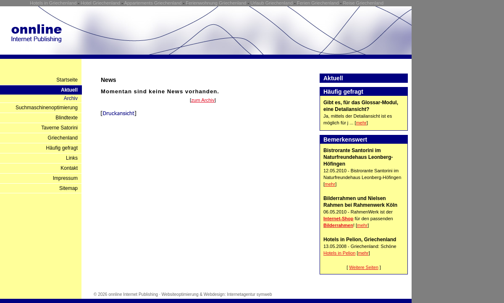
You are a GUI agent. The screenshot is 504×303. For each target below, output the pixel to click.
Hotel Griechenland (100, 2)
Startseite (67, 80)
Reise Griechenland (363, 2)
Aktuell (69, 90)
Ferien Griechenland (318, 2)
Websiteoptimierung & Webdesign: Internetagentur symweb (216, 294)
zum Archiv (203, 100)
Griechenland (63, 138)
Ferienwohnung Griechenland (216, 2)
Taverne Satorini (59, 128)
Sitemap (68, 188)
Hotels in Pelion (339, 253)
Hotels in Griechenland (53, 2)
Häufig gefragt (62, 148)
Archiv (71, 98)
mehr (361, 122)
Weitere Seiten (363, 267)
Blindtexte (66, 118)
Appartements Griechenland (152, 2)
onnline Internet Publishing (133, 294)
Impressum (65, 178)
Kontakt (69, 168)
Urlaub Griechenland (271, 2)
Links (72, 158)
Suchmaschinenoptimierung (47, 108)
